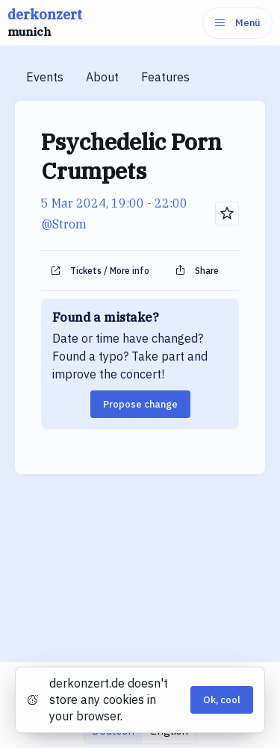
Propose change (140, 404)
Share (197, 271)
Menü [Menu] (237, 22)
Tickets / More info (99, 271)
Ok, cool (221, 700)
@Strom (64, 223)
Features (165, 76)
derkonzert (44, 23)
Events (44, 76)
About (102, 76)
